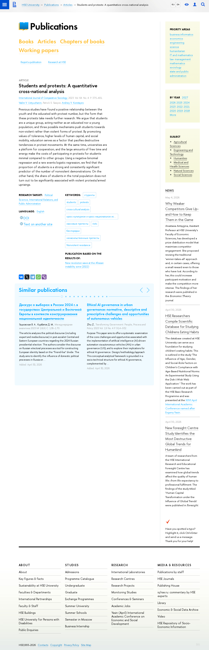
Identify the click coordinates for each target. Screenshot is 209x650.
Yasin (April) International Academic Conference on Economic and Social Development (128, 618)
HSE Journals (166, 579)
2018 (187, 110)
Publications (53, 26)
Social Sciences (183, 175)
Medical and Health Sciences (179, 164)
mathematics (177, 63)
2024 (186, 102)
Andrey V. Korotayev (73, 103)
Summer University (77, 606)
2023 (173, 106)
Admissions (72, 572)
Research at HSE (57, 62)
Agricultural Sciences (178, 144)
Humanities (180, 158)
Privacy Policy (71, 645)
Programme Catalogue (79, 579)
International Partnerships (35, 599)
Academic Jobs (120, 606)
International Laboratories (128, 572)
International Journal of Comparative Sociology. (43, 98)
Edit (198, 644)
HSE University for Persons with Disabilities (39, 621)
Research (119, 565)
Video (161, 616)
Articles (47, 41)
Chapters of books (82, 41)
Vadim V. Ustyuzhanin (30, 103)
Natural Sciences (183, 170)
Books (26, 41)
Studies (72, 565)
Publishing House (168, 585)
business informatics (181, 34)
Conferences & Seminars (127, 599)
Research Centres (123, 579)
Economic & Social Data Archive (178, 610)
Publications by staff (171, 572)
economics (176, 38)
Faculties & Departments (34, 592)
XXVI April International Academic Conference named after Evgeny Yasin (181, 406)
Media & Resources (174, 565)
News (169, 190)
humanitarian (177, 51)
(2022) (84, 265)
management (183, 59)
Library (162, 603)
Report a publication (31, 62)
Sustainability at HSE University (39, 585)
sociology (175, 67)
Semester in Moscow (78, 619)
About (24, 565)
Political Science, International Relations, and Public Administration (38, 199)
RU (173, 4)
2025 (179, 102)
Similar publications (43, 290)
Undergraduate (75, 585)
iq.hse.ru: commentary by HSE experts (176, 594)
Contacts (43, 645)
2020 (173, 110)
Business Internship (77, 626)
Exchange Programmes (79, 599)
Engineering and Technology (181, 152)
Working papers (39, 50)
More (173, 115)
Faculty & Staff (28, 606)
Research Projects (122, 585)
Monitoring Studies (123, 592)
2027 (185, 97)
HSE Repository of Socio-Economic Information (174, 625)
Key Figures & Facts (31, 579)
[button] (62, 297)
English (40, 211)
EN (178, 4)
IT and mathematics (181, 55)
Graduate (71, 592)
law (172, 59)
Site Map (86, 645)
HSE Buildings (27, 613)
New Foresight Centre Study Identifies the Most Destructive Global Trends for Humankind (181, 438)
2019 (180, 110)
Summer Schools (76, 613)
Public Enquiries (28, 630)
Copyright (56, 645)
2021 (187, 106)
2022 (180, 106)
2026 (173, 102)
